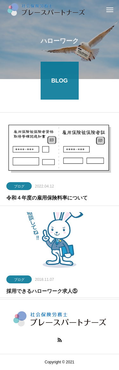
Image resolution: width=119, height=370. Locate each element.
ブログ (19, 187)
